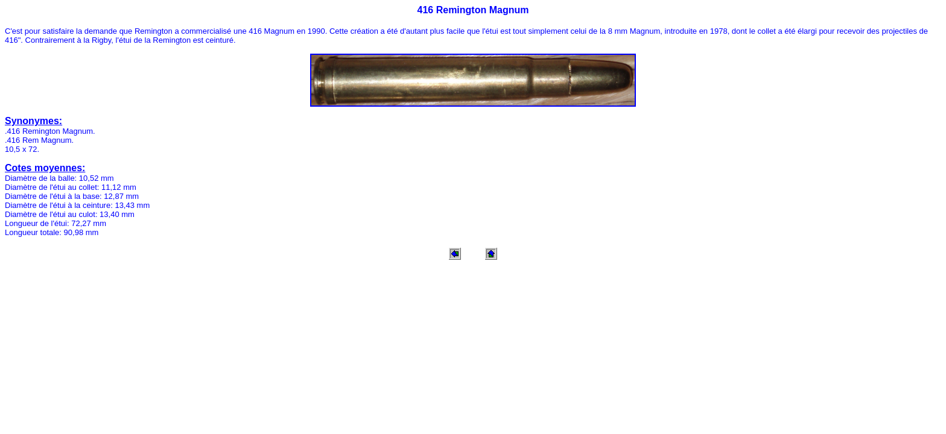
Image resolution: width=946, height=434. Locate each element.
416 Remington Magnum (473, 10)
